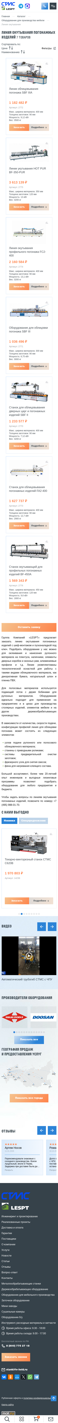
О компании (8, 1245)
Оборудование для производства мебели (23, 21)
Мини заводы (9, 1306)
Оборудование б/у (12, 1317)
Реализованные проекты (16, 1222)
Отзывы (8, 1131)
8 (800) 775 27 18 (18, 1346)
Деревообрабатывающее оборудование (25, 1289)
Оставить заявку (29, 627)
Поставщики (9, 1239)
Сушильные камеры (13, 1312)
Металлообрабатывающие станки (21, 1284)
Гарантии (7, 1233)
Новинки (9, 821)
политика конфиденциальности (39, 1398)
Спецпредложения (33, 821)
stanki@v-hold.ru (16, 1370)
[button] (44, 6)
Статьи (6, 1261)
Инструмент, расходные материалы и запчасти (29, 1323)
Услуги (5, 1250)
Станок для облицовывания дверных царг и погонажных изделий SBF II (27, 411)
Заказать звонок (16, 1357)
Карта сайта (8, 1404)
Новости (6, 1256)
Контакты (7, 1278)
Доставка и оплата (12, 1228)
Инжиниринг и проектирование (20, 1217)
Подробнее (37, 127)
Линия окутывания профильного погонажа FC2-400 (27, 252)
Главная (6, 17)
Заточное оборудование (16, 1301)
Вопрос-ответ (9, 1273)
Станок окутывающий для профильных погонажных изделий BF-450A (26, 570)
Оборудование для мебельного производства (28, 1295)
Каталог (21, 17)
